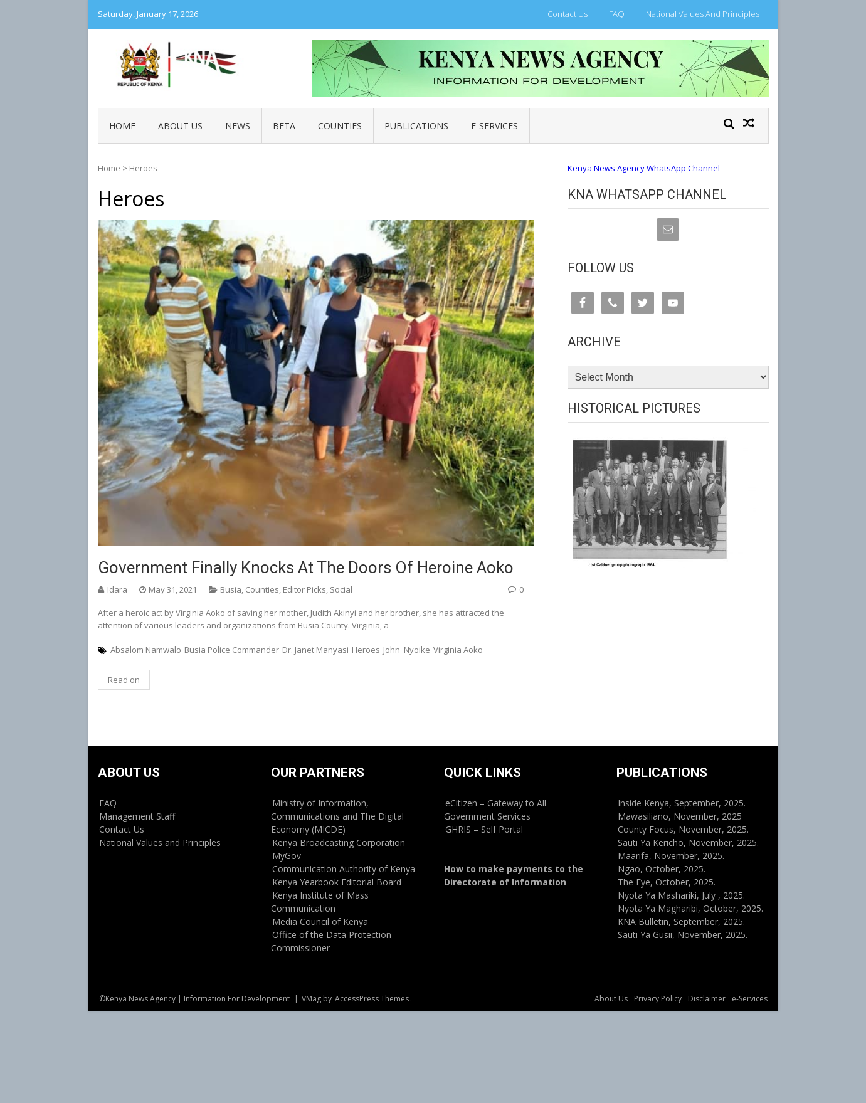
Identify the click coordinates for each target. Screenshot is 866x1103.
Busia (230, 589)
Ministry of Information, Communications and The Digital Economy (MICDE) (337, 816)
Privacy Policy (658, 998)
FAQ (617, 13)
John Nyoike (406, 649)
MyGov (286, 856)
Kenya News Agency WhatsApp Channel (644, 168)
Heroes (366, 649)
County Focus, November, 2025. (683, 829)
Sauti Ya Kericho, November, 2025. (688, 842)
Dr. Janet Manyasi (315, 649)
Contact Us (567, 13)
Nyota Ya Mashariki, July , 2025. (681, 895)
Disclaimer (707, 998)
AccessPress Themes (372, 998)
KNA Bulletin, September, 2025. (681, 921)
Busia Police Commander (231, 649)
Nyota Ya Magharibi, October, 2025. (690, 908)
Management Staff (137, 816)
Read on (124, 679)
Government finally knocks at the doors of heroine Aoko (306, 567)
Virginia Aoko (458, 649)
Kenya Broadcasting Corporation (338, 842)
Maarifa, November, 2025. (671, 856)
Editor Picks (304, 589)
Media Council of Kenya (320, 921)
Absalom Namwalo (145, 649)
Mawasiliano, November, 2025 (680, 816)
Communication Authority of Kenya (343, 869)
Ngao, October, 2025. (661, 869)
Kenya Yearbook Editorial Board (336, 882)
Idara (117, 589)
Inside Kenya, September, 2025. (682, 803)
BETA (284, 126)
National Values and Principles (702, 13)
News (237, 126)
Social (341, 589)
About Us (180, 126)
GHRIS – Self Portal (484, 829)
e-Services (494, 126)
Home (122, 126)
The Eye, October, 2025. (667, 882)
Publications (416, 126)
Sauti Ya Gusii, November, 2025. (682, 935)
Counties (340, 126)
